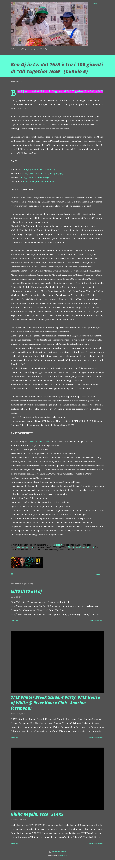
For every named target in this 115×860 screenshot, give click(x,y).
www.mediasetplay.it (39, 441)
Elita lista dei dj (26, 591)
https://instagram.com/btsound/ (39, 181)
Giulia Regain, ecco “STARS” (38, 814)
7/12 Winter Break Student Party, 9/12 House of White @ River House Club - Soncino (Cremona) (55, 702)
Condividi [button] (98, 574)
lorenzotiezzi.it (55, 545)
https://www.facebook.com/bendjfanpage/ (43, 173)
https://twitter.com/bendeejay (35, 177)
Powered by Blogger (57, 851)
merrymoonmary (63, 855)
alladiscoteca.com (25, 547)
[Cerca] (95, 3)
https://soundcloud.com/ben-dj (39, 169)
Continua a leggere (96, 620)
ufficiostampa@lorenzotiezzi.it (80, 547)
